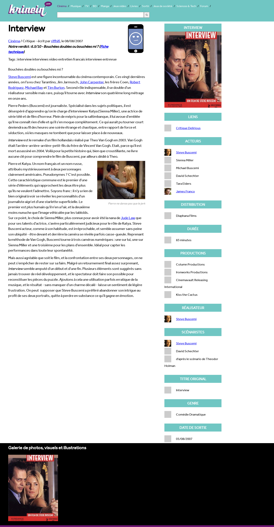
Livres (134, 6)
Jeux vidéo (119, 6)
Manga (105, 6)
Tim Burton (56, 87)
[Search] (100, 15)
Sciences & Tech (186, 6)
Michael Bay (34, 87)
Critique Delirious (188, 128)
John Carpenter (92, 82)
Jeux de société (162, 6)
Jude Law (128, 218)
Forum (204, 6)
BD (95, 6)
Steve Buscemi (19, 77)
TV (87, 6)
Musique (76, 6)
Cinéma (61, 6)
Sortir (145, 6)
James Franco (185, 191)
